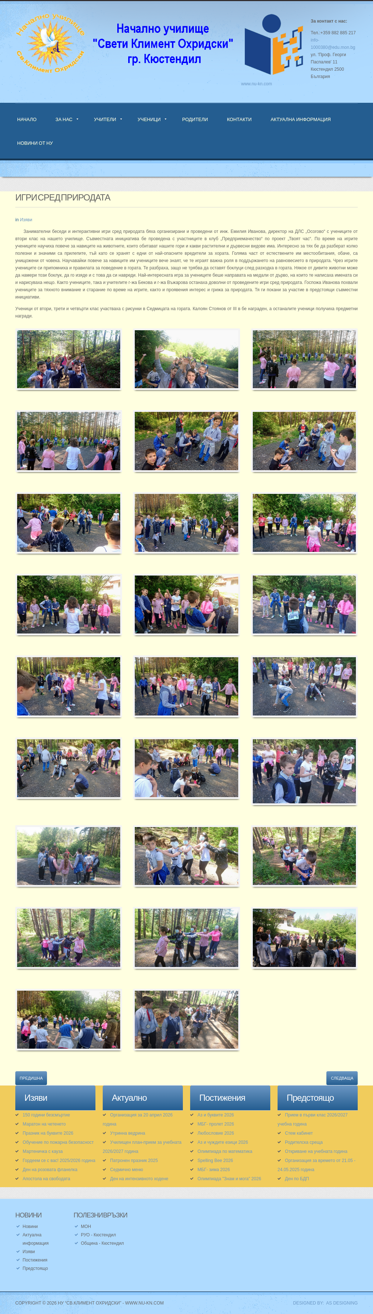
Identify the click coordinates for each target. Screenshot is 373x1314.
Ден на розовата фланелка (50, 1169)
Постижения (35, 1260)
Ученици (149, 119)
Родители (195, 119)
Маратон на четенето (44, 1124)
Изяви (26, 219)
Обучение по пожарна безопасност (58, 1142)
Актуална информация (301, 119)
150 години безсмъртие (46, 1115)
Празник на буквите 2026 (48, 1133)
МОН (86, 1226)
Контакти (239, 119)
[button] (68, 363)
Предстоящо (35, 1268)
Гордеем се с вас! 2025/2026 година (59, 1160)
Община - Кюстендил (102, 1243)
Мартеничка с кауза (43, 1151)
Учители (105, 119)
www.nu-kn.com (256, 83)
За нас (63, 119)
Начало (26, 119)
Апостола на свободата (46, 1178)
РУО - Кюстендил (98, 1234)
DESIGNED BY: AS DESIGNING (323, 1303)
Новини (30, 1226)
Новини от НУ (35, 143)
